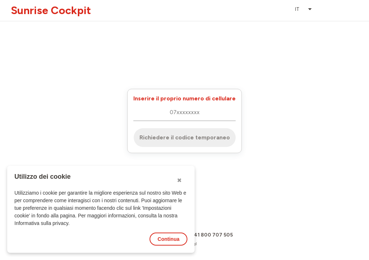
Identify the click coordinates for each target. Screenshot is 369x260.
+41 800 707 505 (211, 235)
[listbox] (304, 9)
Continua (168, 239)
